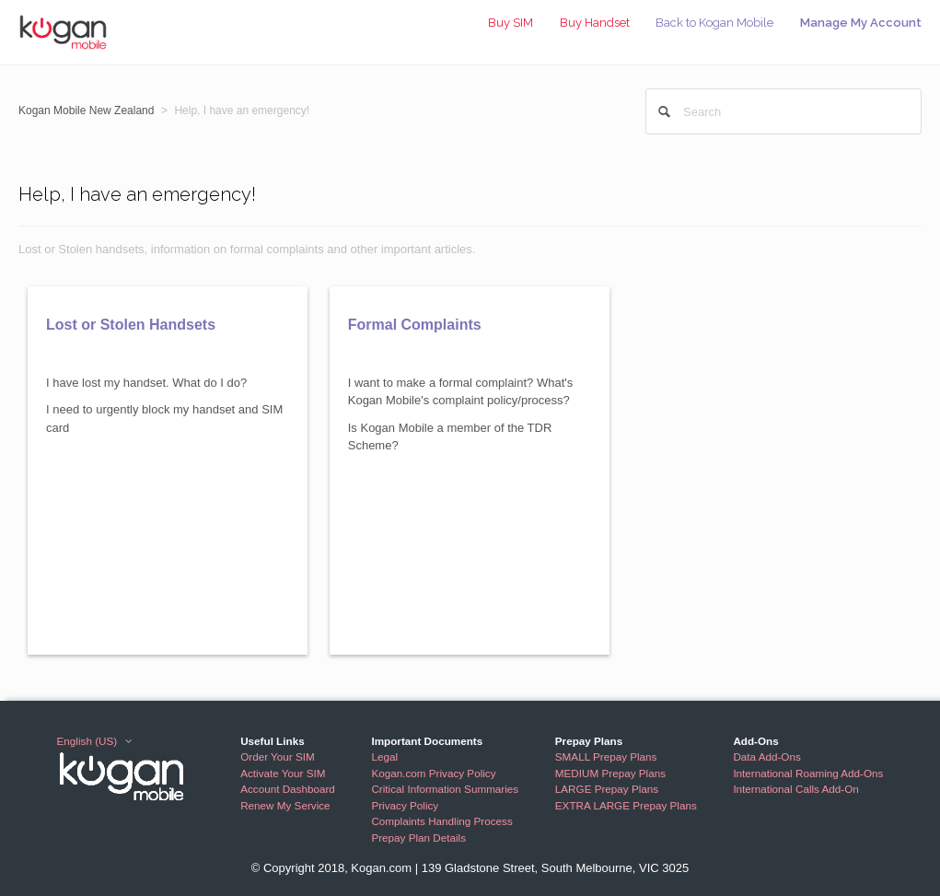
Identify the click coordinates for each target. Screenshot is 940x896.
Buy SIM (510, 22)
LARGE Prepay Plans (606, 789)
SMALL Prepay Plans (606, 756)
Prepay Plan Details (418, 838)
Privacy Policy (404, 805)
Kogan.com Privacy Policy (433, 773)
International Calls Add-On (795, 789)
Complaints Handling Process (441, 821)
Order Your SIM (277, 756)
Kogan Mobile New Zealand (86, 110)
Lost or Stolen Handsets (130, 324)
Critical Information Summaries (444, 789)
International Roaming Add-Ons (808, 773)
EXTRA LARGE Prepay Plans (626, 805)
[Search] (783, 111)
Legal (384, 756)
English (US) (89, 741)
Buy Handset (595, 22)
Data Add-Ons (766, 756)
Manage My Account (861, 22)
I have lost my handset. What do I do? (146, 383)
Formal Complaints (415, 324)
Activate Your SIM (282, 773)
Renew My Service (285, 805)
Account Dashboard (287, 789)
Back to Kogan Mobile (714, 22)
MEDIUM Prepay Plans (610, 773)
